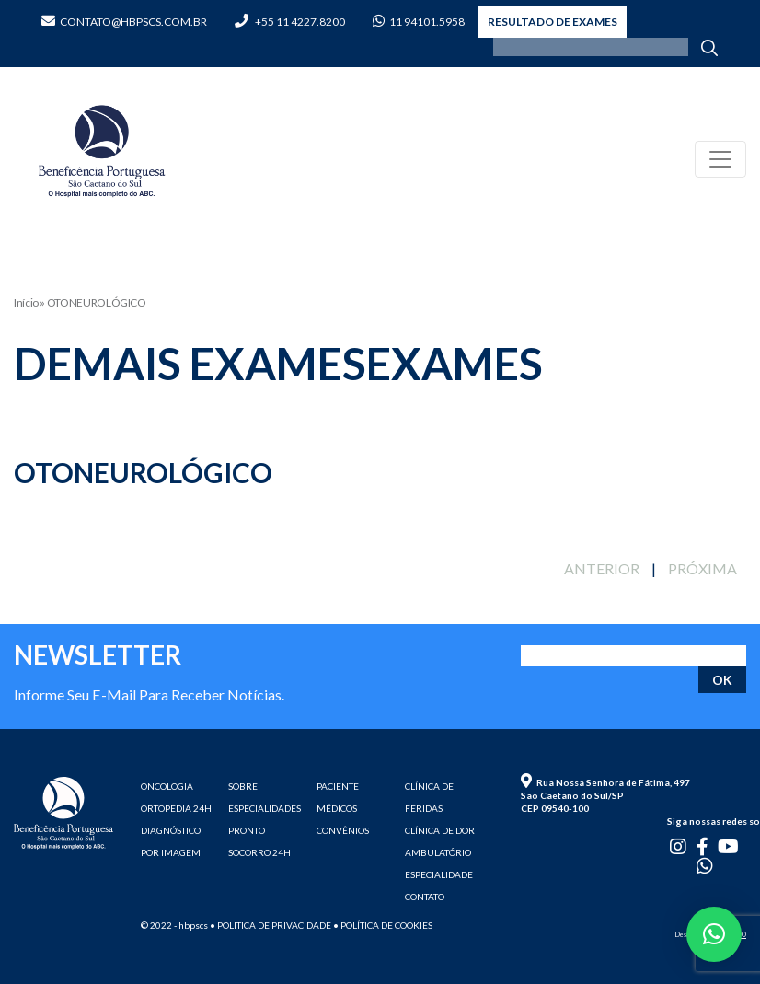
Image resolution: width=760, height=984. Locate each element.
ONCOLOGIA (167, 786)
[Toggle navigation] (720, 159)
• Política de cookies (382, 925)
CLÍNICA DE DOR (440, 830)
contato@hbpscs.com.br (124, 22)
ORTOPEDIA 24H (176, 808)
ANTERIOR (601, 568)
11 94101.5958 (419, 22)
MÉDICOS (337, 808)
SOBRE (243, 786)
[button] (714, 934)
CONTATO (424, 896)
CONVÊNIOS (343, 830)
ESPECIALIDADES (264, 808)
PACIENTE (338, 786)
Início (26, 302)
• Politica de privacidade (270, 925)
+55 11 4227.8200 (290, 22)
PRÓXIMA (702, 568)
